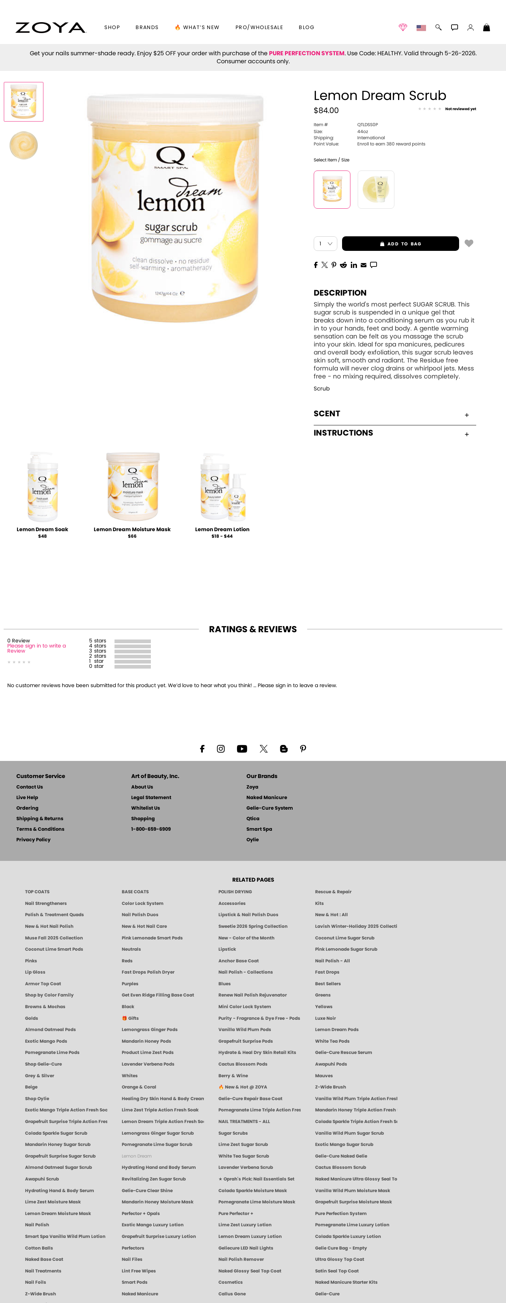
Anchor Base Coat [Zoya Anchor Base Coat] (238, 961)
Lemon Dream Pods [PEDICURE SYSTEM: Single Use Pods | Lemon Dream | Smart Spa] (337, 1029)
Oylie (252, 840)
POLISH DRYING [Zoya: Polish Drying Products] (235, 892)
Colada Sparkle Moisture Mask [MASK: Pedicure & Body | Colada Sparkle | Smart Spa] (252, 1190)
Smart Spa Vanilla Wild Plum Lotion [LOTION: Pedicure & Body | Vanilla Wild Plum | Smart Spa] (65, 1236)
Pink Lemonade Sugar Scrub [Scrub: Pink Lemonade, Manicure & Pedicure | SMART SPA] (346, 949)
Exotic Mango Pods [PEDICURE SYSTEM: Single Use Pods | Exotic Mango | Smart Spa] (46, 1041)
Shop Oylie (37, 1098)
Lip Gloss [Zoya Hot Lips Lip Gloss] (35, 972)
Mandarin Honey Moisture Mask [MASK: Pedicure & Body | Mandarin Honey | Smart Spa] (157, 1202)
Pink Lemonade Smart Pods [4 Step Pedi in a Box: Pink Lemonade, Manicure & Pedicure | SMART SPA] (152, 938)
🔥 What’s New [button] (197, 27)
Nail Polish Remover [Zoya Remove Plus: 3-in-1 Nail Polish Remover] (241, 1259)
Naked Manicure (266, 797)
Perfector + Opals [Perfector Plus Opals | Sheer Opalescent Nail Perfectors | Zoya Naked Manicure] (141, 1213)
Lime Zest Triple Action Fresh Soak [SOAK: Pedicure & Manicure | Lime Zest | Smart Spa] (160, 1110)
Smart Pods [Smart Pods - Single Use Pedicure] (135, 1282)
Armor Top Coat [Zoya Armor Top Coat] (43, 984)
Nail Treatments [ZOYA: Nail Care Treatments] (43, 1271)
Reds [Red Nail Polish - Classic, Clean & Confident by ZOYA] (127, 961)
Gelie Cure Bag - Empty (341, 1248)
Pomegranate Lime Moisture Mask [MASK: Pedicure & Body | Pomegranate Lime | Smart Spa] (256, 1202)
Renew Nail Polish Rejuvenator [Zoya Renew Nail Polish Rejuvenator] (252, 995)
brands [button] (147, 27)
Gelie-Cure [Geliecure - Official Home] (327, 1294)
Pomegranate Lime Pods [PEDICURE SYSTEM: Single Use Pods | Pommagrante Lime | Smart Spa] (52, 1052)
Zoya (252, 787)
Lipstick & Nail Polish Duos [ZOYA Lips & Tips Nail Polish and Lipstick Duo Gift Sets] (248, 915)
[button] (51, 27)
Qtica (253, 819)
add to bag (381, 244)
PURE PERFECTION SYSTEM (307, 53)
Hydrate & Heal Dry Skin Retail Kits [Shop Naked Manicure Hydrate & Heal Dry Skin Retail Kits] (257, 1052)
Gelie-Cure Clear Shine (147, 1190)
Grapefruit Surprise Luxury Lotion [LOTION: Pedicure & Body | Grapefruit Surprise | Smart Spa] (159, 1236)
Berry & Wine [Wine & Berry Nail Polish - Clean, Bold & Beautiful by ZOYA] (233, 1076)
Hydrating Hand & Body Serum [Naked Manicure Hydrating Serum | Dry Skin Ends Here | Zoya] (59, 1190)
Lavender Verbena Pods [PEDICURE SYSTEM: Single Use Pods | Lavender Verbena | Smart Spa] (148, 1064)
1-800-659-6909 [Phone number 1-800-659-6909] (151, 829)
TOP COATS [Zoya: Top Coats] (37, 892)
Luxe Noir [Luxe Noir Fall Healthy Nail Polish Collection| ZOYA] (325, 1018)
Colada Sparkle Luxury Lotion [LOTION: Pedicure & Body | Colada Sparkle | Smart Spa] (348, 1236)
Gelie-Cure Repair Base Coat (250, 1098)
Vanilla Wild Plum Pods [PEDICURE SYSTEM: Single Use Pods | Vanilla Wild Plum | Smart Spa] (244, 1029)
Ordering (27, 808)
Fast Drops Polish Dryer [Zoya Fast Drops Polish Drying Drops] (148, 972)
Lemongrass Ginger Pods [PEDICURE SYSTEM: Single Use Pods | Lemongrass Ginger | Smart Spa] (150, 1029)
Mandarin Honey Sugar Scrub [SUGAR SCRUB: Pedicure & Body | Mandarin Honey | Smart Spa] (58, 1144)
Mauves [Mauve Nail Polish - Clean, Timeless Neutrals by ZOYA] (324, 1076)
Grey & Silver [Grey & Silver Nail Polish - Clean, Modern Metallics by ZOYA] (39, 1076)
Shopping (143, 819)
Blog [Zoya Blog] (306, 27)
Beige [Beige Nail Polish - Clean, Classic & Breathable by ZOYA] (31, 1087)
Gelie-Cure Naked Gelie (341, 1156)
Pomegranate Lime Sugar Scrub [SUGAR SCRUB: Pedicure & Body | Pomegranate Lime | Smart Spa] (157, 1144)
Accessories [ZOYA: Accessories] (232, 903)
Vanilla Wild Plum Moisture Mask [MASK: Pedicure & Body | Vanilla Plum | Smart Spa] (352, 1190)
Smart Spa (259, 829)
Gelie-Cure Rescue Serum (343, 1052)
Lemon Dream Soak (42, 529)
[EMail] (363, 264)
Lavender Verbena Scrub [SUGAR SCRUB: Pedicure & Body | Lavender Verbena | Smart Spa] (245, 1167)
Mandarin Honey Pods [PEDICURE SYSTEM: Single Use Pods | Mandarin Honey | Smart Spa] (146, 1041)
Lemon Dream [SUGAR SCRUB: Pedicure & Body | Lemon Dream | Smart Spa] (137, 1156)
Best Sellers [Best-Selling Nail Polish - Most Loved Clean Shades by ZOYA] (328, 984)
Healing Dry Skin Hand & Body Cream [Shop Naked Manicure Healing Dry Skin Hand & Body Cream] (163, 1098)
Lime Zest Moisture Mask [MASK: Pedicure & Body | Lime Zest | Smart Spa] (53, 1202)
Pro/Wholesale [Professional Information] (259, 27)
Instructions (391, 433)
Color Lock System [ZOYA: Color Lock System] (143, 903)
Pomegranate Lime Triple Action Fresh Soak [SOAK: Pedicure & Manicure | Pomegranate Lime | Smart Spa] (259, 1110)
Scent (391, 414)
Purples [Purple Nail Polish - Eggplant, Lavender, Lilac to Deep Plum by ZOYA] (130, 984)
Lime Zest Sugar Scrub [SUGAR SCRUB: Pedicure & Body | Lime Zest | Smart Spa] (243, 1144)
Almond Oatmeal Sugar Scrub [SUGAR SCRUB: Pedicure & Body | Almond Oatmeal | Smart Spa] (58, 1167)
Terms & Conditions (40, 829)
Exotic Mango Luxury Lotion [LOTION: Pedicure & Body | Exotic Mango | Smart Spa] (153, 1225)
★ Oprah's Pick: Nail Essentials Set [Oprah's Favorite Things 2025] (256, 1179)
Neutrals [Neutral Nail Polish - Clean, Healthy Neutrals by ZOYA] (131, 949)
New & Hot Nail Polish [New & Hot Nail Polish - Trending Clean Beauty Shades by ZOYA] (49, 926)
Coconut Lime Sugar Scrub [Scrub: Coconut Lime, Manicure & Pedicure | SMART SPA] (344, 938)
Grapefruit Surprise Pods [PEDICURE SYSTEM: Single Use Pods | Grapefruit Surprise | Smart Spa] (245, 1041)
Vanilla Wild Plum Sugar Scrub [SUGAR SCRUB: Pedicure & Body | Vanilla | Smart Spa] (349, 1133)
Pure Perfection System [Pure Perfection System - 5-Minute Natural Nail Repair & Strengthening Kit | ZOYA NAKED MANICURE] (341, 1213)
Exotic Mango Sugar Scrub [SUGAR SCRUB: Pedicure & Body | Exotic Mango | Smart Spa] (344, 1144)
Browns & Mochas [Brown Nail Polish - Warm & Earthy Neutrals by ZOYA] (45, 1007)
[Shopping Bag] (487, 28)
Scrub (322, 389)
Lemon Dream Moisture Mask (132, 529)
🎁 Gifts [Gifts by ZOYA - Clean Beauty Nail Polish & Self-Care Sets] (130, 1018)
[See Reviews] (447, 109)
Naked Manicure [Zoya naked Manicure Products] (140, 1294)
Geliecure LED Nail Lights (245, 1248)
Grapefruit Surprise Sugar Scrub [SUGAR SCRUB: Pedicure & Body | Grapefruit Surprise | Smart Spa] (60, 1156)
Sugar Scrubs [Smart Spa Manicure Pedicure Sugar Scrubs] (233, 1133)
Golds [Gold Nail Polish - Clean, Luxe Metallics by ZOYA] (31, 1018)
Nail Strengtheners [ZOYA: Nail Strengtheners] (46, 903)
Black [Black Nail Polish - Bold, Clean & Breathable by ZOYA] (128, 1007)
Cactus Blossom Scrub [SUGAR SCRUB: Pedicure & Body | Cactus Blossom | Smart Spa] (340, 1167)
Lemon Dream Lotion (222, 529)
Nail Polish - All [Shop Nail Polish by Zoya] (332, 961)
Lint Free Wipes (139, 1271)
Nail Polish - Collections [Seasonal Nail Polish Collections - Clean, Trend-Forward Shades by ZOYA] (245, 972)
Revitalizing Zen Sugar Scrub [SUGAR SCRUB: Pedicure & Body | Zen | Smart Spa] (154, 1179)
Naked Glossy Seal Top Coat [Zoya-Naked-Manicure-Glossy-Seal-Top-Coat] (249, 1271)
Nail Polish (37, 1225)
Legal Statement (151, 797)
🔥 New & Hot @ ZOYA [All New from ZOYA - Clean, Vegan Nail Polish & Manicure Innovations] (242, 1087)
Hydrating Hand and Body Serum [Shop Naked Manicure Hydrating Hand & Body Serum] (159, 1167)
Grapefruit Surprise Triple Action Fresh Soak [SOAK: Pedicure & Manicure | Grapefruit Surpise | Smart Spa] (66, 1121)
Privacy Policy (33, 840)
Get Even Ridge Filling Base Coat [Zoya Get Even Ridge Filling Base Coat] (158, 995)
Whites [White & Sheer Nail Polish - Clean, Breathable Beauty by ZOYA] (130, 1076)
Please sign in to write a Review (36, 649)
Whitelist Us (145, 808)
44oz (341, 131)
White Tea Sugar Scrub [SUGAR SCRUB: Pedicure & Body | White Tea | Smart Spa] (243, 1156)
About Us (142, 787)
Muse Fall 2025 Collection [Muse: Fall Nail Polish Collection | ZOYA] (54, 938)
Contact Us (29, 787)
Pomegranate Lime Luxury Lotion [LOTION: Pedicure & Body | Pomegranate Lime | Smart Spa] (352, 1225)
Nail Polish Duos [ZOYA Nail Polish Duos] (140, 915)
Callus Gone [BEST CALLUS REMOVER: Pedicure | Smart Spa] (232, 1294)
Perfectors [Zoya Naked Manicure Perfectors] (133, 1248)
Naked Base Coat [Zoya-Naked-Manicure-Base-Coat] (44, 1259)
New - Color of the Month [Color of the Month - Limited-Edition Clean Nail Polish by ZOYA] (246, 938)
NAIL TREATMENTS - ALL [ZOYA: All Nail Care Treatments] (244, 1121)
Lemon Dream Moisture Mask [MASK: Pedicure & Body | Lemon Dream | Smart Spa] (58, 1213)
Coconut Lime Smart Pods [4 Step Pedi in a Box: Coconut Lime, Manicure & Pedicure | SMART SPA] (54, 949)
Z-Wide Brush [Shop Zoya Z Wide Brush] (330, 1087)
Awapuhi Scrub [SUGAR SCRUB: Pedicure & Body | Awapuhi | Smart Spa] (42, 1179)
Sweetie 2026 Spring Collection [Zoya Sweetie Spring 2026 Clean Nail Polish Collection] (253, 926)
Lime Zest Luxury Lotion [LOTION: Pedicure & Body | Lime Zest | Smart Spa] (245, 1225)
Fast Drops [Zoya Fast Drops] (327, 972)
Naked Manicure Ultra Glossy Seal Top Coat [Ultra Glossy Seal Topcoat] (356, 1179)
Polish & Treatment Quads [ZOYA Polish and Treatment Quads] (54, 915)
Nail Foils (35, 1282)
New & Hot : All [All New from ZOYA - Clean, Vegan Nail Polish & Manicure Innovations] (331, 915)
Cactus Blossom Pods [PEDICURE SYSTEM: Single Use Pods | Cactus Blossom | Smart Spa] (243, 1064)
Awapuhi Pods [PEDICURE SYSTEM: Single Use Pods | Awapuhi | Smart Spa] (331, 1064)
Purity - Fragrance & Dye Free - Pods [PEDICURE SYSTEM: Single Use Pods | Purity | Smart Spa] (259, 1018)
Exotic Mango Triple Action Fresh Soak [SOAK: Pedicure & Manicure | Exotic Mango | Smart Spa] (66, 1110)
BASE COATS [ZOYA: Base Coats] (135, 892)
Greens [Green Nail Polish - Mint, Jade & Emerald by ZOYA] (323, 995)
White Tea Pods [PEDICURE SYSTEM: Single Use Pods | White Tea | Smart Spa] (332, 1041)
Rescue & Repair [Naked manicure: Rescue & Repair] (333, 892)
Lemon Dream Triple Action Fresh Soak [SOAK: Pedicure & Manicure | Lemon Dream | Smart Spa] (163, 1121)
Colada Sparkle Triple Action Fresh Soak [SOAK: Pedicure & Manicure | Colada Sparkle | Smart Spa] (356, 1121)
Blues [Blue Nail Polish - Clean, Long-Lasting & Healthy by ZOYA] (224, 984)
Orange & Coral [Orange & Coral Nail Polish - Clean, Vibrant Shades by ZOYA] (139, 1087)
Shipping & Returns (39, 819)
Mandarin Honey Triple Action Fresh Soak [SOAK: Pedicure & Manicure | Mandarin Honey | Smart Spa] (356, 1110)
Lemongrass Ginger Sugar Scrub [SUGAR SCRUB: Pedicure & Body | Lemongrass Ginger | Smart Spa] (158, 1133)
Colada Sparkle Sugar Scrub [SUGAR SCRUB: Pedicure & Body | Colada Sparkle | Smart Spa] (56, 1133)
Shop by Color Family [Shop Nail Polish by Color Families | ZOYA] (49, 995)
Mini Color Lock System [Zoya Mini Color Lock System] (244, 1007)
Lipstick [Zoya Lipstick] (227, 949)
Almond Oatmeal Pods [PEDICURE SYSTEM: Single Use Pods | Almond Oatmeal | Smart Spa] (50, 1029)
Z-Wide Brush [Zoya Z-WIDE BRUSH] (40, 1294)
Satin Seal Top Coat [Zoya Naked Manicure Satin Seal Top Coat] (337, 1271)
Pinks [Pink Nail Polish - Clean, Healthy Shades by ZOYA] (31, 961)
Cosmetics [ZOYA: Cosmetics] (230, 1282)
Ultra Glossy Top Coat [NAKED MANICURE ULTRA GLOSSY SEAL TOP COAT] (339, 1259)
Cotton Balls (39, 1248)
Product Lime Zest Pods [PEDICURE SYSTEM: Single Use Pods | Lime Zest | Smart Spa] (148, 1052)
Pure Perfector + (235, 1213)
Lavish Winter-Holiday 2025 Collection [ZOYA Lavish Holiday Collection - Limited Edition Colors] (356, 926)
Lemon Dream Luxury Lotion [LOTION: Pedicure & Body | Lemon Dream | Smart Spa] (250, 1236)
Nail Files (132, 1259)
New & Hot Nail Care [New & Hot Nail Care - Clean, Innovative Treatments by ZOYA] (144, 926)
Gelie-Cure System (269, 808)
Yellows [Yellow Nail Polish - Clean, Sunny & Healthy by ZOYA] (324, 1007)
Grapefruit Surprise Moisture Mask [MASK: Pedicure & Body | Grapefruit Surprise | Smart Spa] (353, 1202)
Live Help (27, 797)
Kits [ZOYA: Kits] (319, 903)
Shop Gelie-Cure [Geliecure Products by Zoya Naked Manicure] (43, 1064)
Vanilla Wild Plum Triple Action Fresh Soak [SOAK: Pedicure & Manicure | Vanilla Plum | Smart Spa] (356, 1098)
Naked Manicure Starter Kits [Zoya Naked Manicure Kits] (346, 1282)
